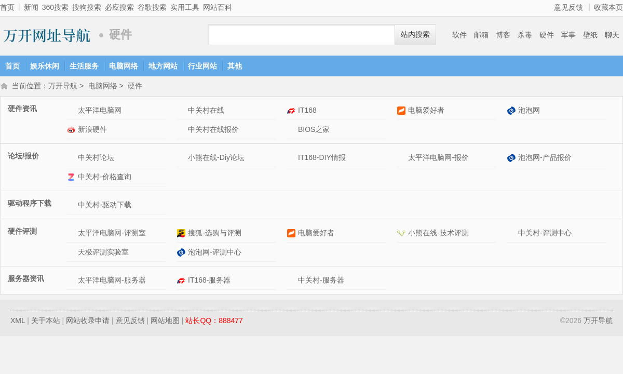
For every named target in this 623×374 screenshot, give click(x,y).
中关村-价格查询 (104, 177)
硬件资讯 (22, 109)
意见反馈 (568, 7)
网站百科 (217, 7)
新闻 (31, 7)
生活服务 (84, 66)
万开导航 (46, 35)
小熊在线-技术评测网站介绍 (402, 234)
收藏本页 (608, 7)
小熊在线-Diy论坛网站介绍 (182, 158)
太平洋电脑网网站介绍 (72, 111)
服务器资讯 (26, 279)
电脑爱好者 (426, 111)
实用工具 (184, 7)
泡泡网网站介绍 (512, 111)
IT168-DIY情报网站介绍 (292, 158)
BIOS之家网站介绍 (292, 130)
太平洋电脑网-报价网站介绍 (402, 158)
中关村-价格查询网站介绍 (72, 177)
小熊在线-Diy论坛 (216, 158)
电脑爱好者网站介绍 (402, 111)
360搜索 (55, 7)
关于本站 (45, 321)
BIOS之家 (314, 130)
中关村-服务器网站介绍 (292, 281)
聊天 (612, 35)
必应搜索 (119, 7)
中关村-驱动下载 (104, 206)
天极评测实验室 (103, 253)
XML (17, 321)
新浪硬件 (92, 130)
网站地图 (165, 321)
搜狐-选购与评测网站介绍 (182, 234)
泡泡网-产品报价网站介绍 (512, 158)
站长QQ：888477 (214, 321)
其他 (234, 66)
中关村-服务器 (321, 281)
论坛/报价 (23, 157)
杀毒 (525, 35)
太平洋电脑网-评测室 (112, 234)
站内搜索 (415, 34)
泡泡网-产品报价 (545, 158)
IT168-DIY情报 (322, 158)
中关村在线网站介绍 (182, 111)
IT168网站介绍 (292, 111)
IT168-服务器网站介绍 (182, 281)
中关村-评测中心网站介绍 (512, 234)
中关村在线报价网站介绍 (182, 130)
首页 (7, 7)
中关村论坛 (96, 158)
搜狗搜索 (86, 7)
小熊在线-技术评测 (438, 234)
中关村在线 (206, 111)
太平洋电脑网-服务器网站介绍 (72, 281)
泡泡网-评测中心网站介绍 (182, 253)
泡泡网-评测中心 (214, 253)
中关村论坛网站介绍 (72, 158)
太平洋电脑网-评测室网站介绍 (72, 234)
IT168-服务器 (209, 281)
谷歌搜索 (152, 7)
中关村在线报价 (213, 130)
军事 (568, 35)
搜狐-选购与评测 (214, 234)
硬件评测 (22, 232)
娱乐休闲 (44, 66)
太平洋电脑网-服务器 (112, 281)
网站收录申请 (88, 321)
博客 (503, 35)
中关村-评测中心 (545, 234)
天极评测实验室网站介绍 (72, 253)
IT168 (307, 111)
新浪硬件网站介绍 (72, 130)
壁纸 (590, 35)
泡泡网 (529, 111)
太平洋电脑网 (99, 111)
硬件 (546, 35)
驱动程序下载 (29, 204)
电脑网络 (123, 66)
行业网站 (202, 66)
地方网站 (163, 66)
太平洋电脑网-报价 (438, 158)
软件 (459, 35)
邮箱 (481, 35)
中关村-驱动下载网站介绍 (72, 205)
